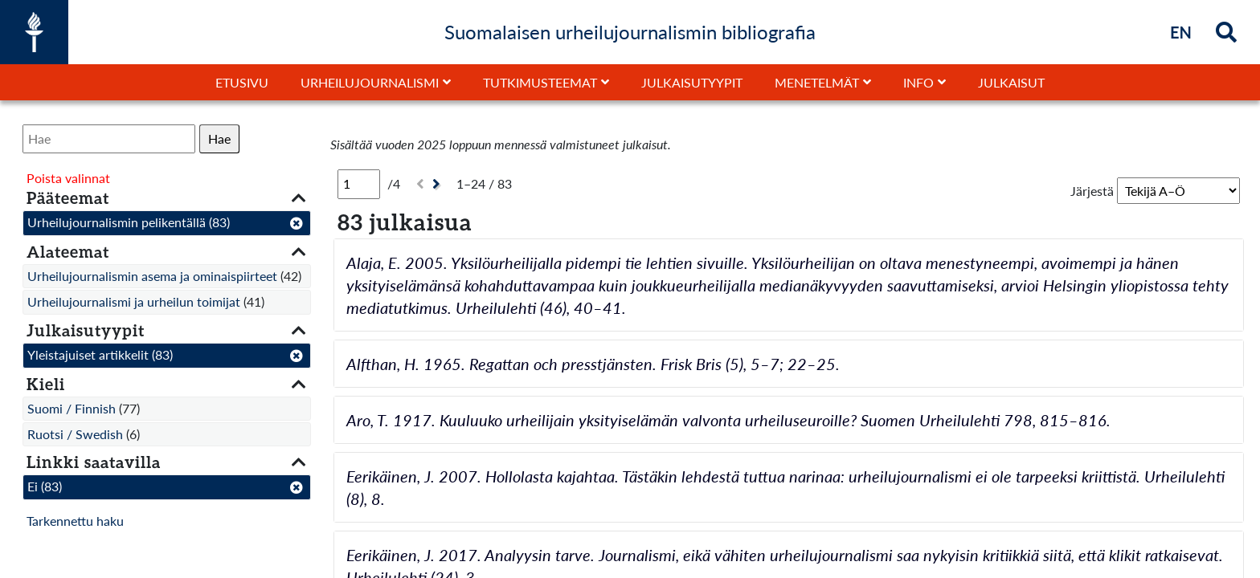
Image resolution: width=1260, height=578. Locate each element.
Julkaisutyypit (691, 82)
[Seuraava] (438, 184)
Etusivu (241, 82)
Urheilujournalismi (370, 82)
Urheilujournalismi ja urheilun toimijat (133, 301)
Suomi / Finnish (71, 408)
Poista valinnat (68, 177)
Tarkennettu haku (75, 520)
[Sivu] (359, 183)
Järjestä (1092, 190)
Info (918, 82)
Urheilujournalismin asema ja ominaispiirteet (152, 275)
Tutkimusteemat (540, 82)
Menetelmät (817, 82)
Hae (219, 138)
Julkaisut (1011, 82)
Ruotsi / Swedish (75, 434)
